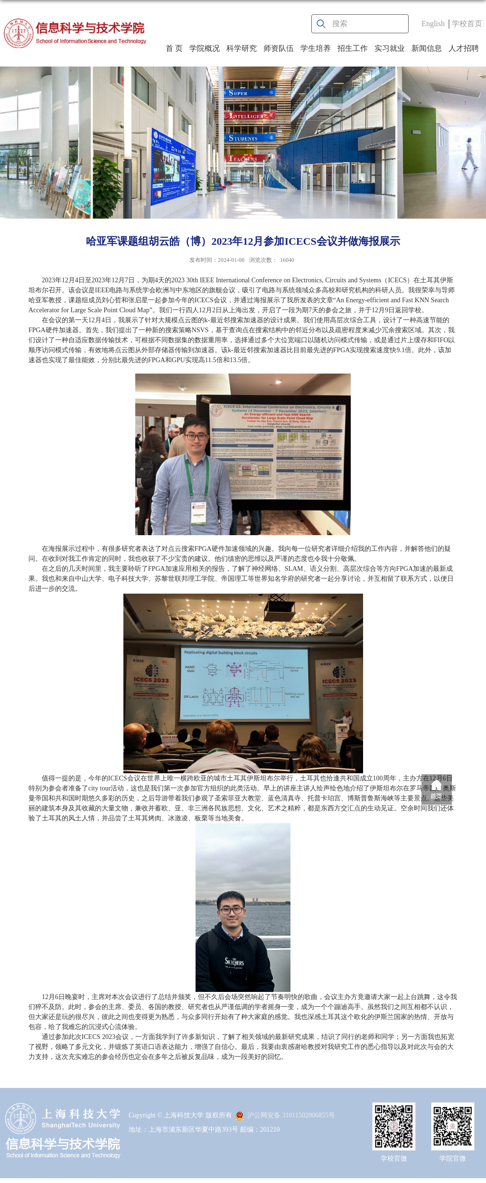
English (433, 23)
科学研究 (241, 48)
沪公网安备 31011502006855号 (285, 1115)
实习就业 (389, 48)
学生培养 (315, 48)
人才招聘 (464, 48)
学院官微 (452, 1158)
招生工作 (352, 48)
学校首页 (467, 23)
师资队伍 (278, 48)
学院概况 (204, 48)
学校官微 (394, 1158)
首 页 (174, 48)
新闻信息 (426, 48)
